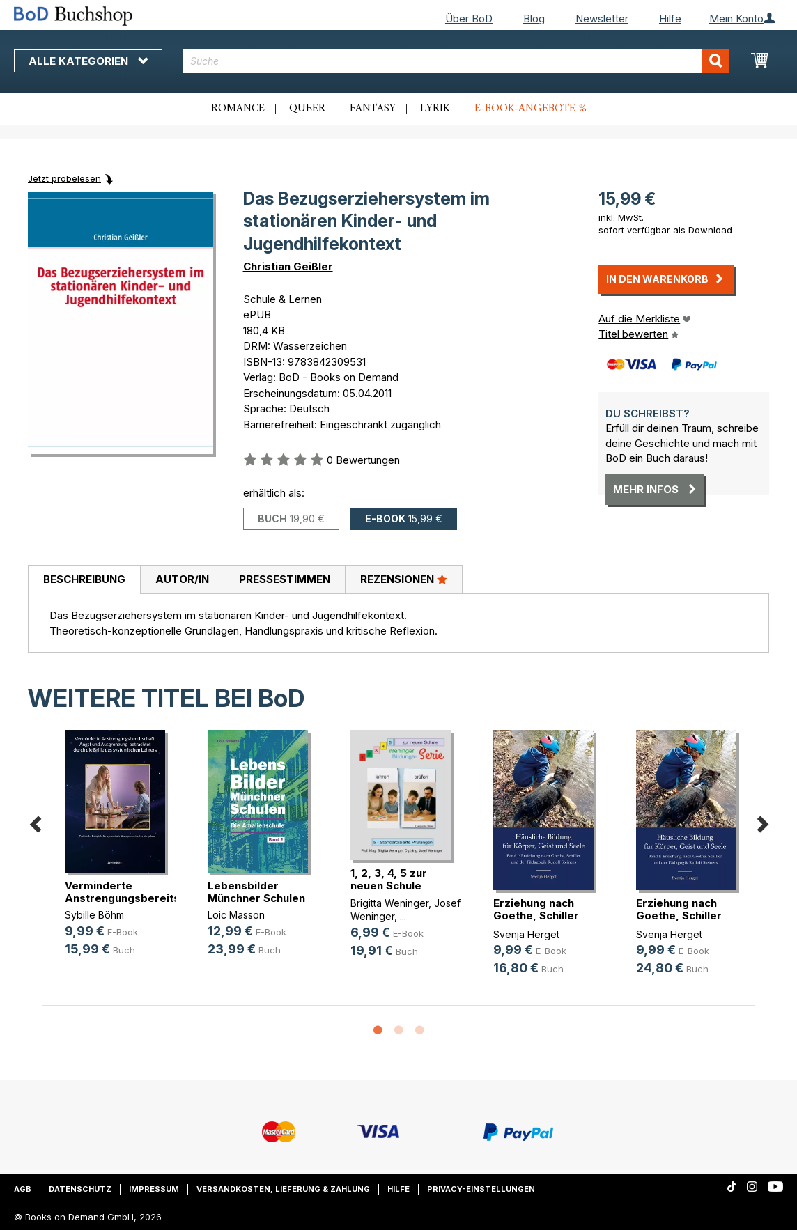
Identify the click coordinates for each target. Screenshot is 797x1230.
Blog (534, 18)
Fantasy (373, 108)
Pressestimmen (284, 579)
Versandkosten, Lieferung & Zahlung (283, 1189)
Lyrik (435, 108)
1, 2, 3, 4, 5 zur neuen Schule (388, 879)
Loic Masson (236, 915)
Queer (307, 108)
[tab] (84, 580)
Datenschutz (80, 1189)
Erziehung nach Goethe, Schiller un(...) (536, 915)
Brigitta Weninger (389, 903)
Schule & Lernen (282, 299)
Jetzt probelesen (64, 178)
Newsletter (601, 18)
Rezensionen (403, 578)
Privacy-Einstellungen (481, 1189)
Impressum (154, 1189)
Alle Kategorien (88, 61)
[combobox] (456, 61)
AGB (22, 1189)
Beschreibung (84, 579)
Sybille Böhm (94, 915)
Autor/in (182, 579)
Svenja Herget (526, 934)
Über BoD (469, 18)
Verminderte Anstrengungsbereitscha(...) (139, 892)
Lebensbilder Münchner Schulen (256, 892)
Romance (238, 108)
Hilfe (670, 18)
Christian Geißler (288, 266)
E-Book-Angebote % (530, 108)
